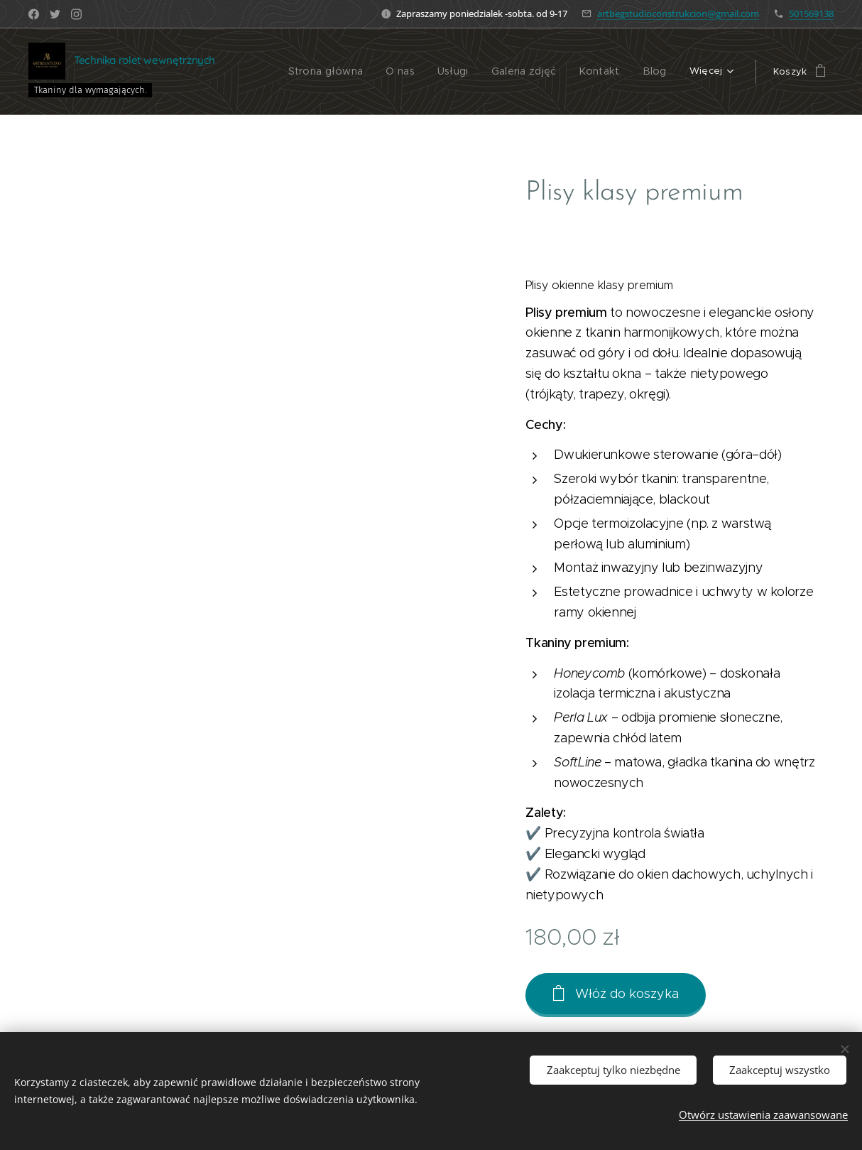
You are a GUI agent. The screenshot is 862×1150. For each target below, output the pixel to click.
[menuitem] (340, 71)
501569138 (811, 13)
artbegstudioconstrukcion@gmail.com (678, 13)
